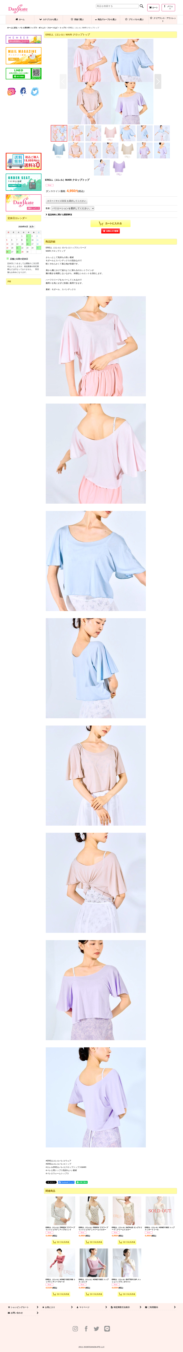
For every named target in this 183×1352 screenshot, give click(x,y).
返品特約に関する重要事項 (59, 214)
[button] (168, 7)
